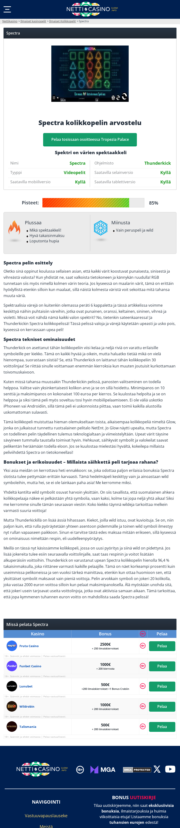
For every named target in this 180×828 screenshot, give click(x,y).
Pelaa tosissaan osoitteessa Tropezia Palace (90, 139)
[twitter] (157, 769)
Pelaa (162, 646)
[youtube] (170, 769)
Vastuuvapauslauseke (46, 815)
